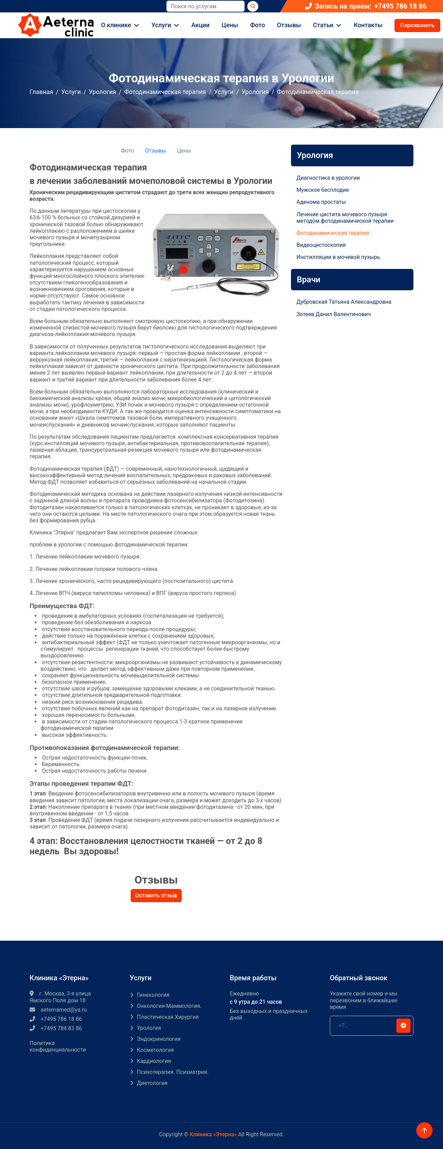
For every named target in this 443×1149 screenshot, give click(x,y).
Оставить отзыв (156, 895)
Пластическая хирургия (168, 1017)
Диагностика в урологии (328, 178)
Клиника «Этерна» (213, 1134)
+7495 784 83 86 (56, 1028)
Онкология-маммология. (169, 1006)
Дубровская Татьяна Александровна (343, 302)
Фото (257, 25)
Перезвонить (417, 25)
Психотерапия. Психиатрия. (172, 1072)
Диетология (152, 1083)
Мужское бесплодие (322, 190)
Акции (200, 25)
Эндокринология (159, 1039)
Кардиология (154, 1061)
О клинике (116, 25)
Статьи (323, 25)
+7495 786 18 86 (400, 6)
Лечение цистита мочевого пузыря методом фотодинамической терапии (345, 217)
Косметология (155, 1050)
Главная (41, 91)
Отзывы (289, 25)
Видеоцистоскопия (321, 245)
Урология (102, 91)
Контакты (368, 25)
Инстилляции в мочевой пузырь (338, 257)
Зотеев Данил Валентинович (333, 314)
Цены (230, 25)
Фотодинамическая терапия (165, 91)
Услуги (161, 25)
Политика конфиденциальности (58, 1046)
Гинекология (153, 995)
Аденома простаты (321, 202)
